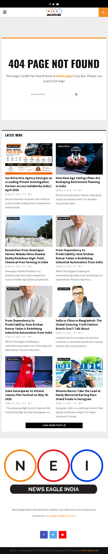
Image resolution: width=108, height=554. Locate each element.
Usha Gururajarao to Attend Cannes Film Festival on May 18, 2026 (26, 395)
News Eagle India (90, 550)
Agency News (13, 146)
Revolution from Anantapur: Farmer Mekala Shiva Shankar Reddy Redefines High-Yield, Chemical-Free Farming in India (26, 256)
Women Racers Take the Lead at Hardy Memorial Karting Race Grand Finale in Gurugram (78, 395)
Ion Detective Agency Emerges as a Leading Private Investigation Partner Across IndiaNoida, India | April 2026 (28, 184)
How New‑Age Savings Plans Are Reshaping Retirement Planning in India (78, 182)
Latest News (13, 135)
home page (64, 76)
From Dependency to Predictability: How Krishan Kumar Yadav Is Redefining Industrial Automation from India (79, 256)
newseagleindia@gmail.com (60, 516)
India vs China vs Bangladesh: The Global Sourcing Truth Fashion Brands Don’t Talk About (79, 324)
